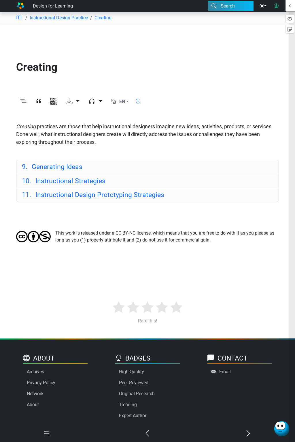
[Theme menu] (263, 6)
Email (225, 371)
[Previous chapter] (147, 433)
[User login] (276, 6)
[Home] (20, 6)
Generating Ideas (52, 167)
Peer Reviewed (133, 382)
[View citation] (38, 101)
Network (35, 393)
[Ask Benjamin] (281, 428)
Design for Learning (53, 6)
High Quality (131, 371)
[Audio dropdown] (95, 101)
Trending (128, 404)
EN (122, 101)
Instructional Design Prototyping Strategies (93, 195)
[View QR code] (54, 101)
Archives (35, 371)
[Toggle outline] (23, 101)
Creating (102, 18)
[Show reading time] (138, 101)
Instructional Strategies (63, 181)
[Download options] (73, 101)
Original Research (137, 393)
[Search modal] (231, 6)
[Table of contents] (18, 17)
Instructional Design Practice (59, 18)
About (33, 404)
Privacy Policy (41, 382)
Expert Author (132, 415)
